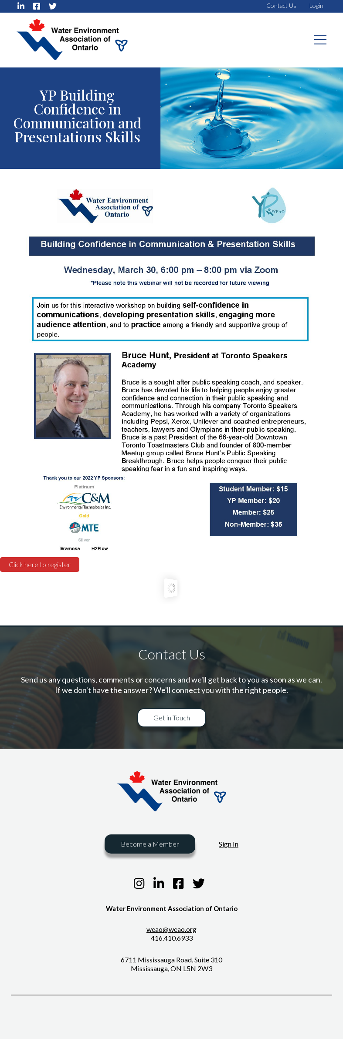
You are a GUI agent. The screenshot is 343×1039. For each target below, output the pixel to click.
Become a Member (150, 844)
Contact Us (281, 5)
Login (316, 5)
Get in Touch (171, 717)
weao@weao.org (171, 929)
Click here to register (40, 564)
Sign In (228, 844)
